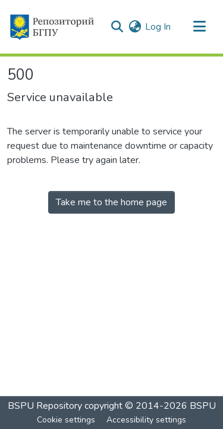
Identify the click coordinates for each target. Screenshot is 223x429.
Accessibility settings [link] (146, 419)
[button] (51, 27)
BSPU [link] (203, 405)
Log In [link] (158, 26)
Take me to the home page (111, 202)
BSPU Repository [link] (45, 405)
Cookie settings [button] (66, 419)
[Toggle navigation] (199, 26)
